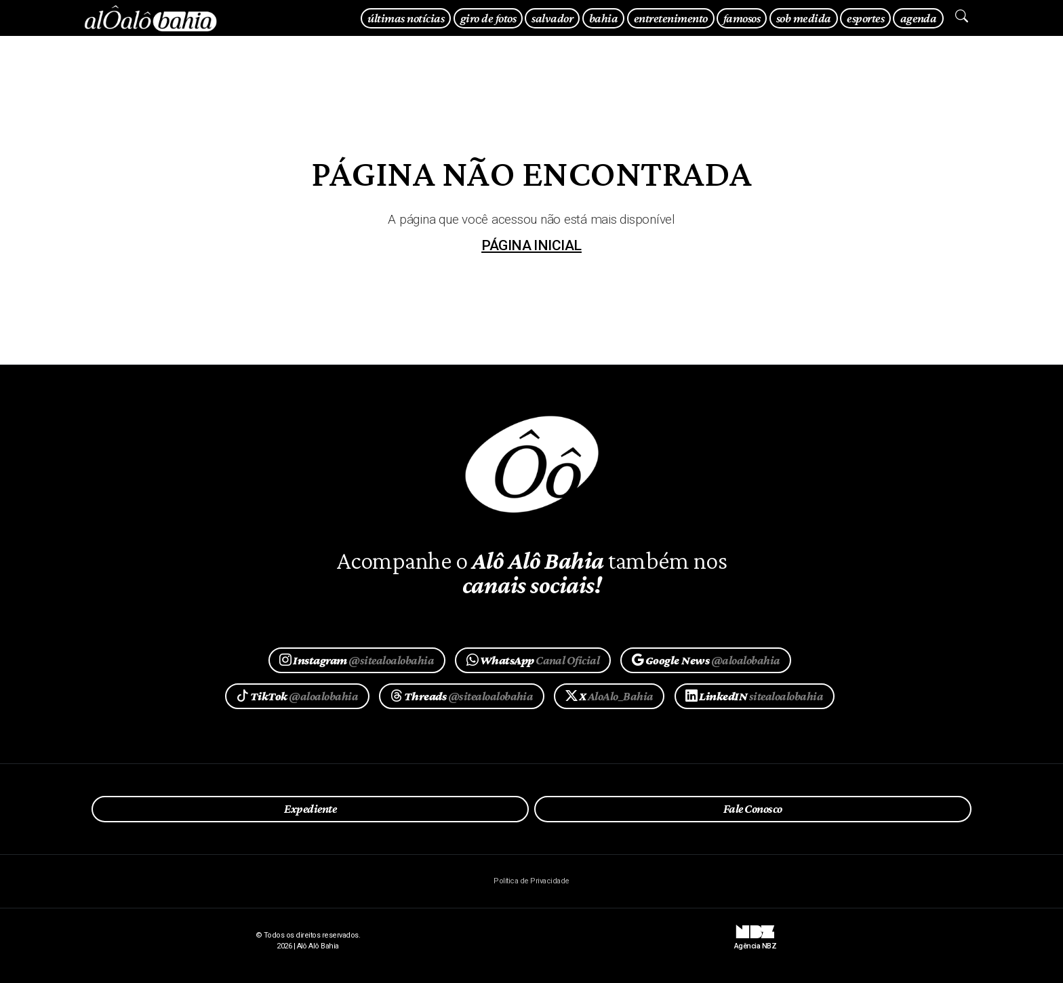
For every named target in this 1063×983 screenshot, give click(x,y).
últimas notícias (405, 18)
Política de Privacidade (531, 881)
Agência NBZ (755, 940)
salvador (552, 18)
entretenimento (671, 18)
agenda (918, 18)
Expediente (310, 809)
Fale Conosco (752, 809)
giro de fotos (488, 18)
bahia (603, 18)
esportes (865, 18)
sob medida (803, 18)
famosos (741, 18)
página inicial (531, 245)
